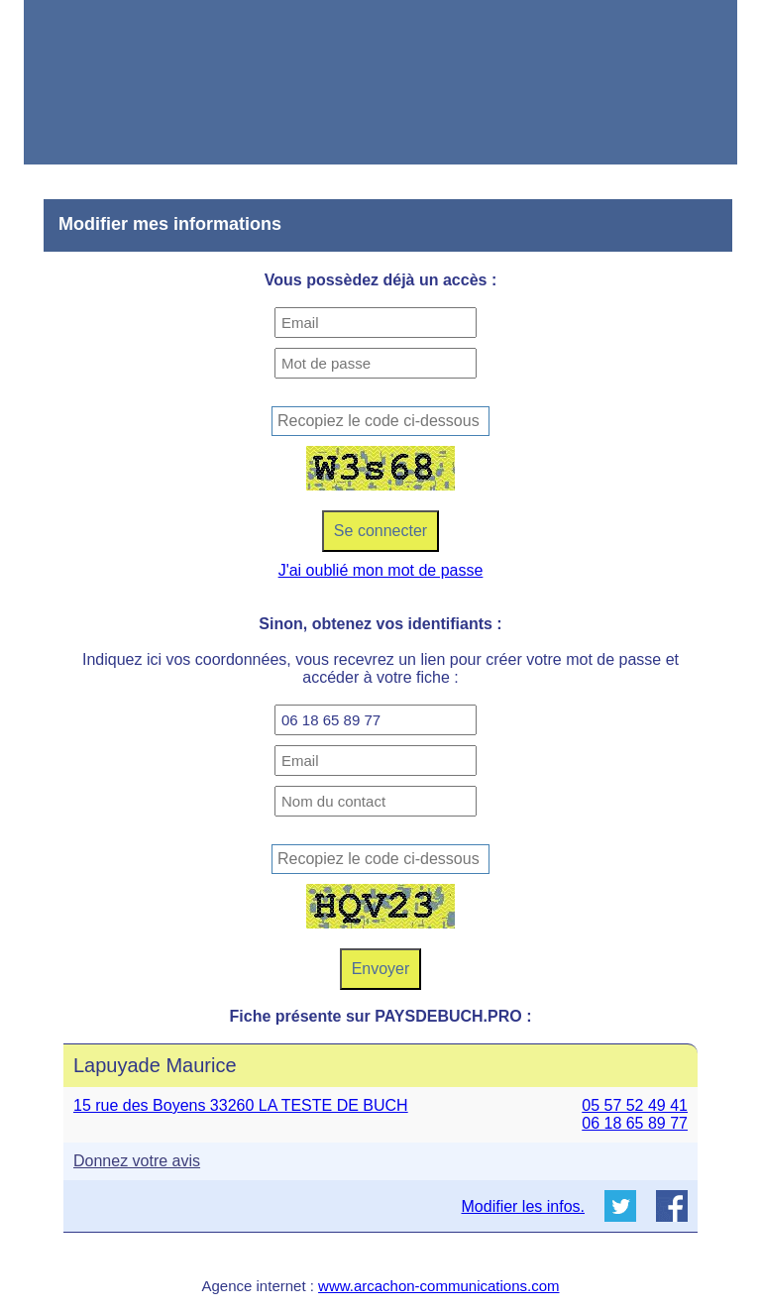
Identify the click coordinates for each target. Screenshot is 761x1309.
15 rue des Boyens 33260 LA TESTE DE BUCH (240, 1105)
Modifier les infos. (524, 1206)
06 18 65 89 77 (635, 1123)
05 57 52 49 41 (635, 1105)
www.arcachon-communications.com (438, 1285)
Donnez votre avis (136, 1160)
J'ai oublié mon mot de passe (381, 570)
